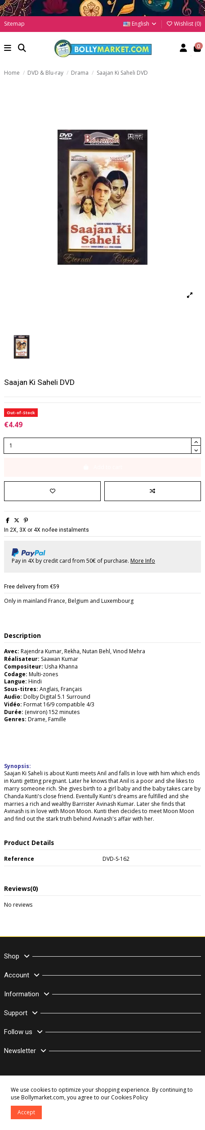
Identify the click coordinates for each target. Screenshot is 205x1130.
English (140, 23)
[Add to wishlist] (52, 491)
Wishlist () (183, 23)
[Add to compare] (152, 491)
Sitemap (14, 23)
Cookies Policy (129, 1097)
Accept (26, 1112)
